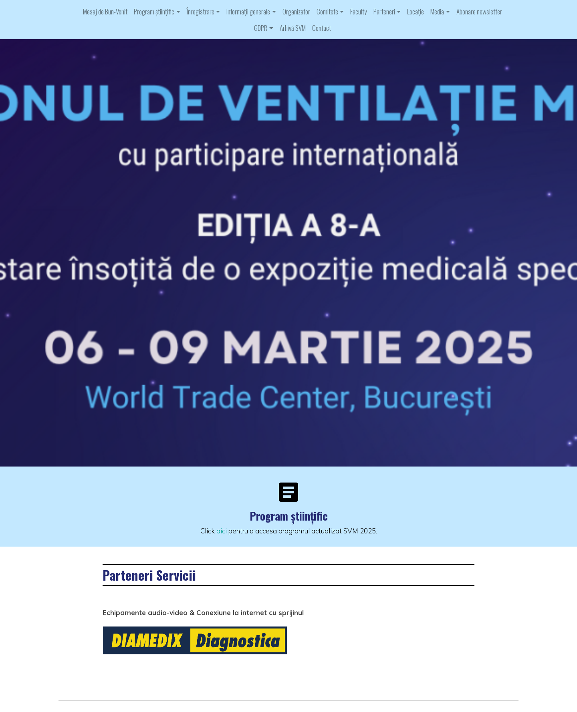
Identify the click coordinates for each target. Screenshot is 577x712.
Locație (415, 11)
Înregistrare (200, 11)
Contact (321, 28)
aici (221, 531)
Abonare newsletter (479, 11)
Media (437, 11)
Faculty (358, 11)
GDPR (260, 28)
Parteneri (384, 11)
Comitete (327, 11)
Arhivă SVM (293, 28)
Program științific (154, 11)
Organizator (296, 11)
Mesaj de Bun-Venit (105, 11)
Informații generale (248, 11)
